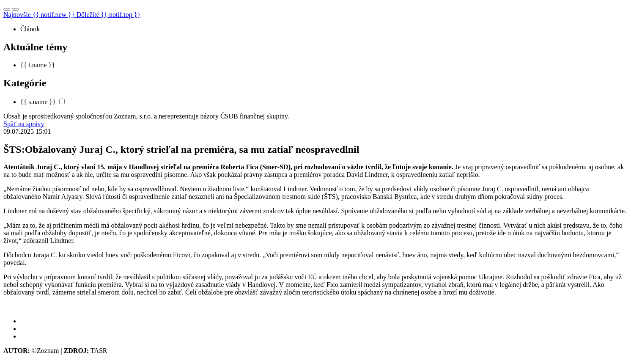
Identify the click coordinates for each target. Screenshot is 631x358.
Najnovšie (39, 14)
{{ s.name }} (38, 101)
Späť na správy (23, 123)
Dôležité (108, 14)
